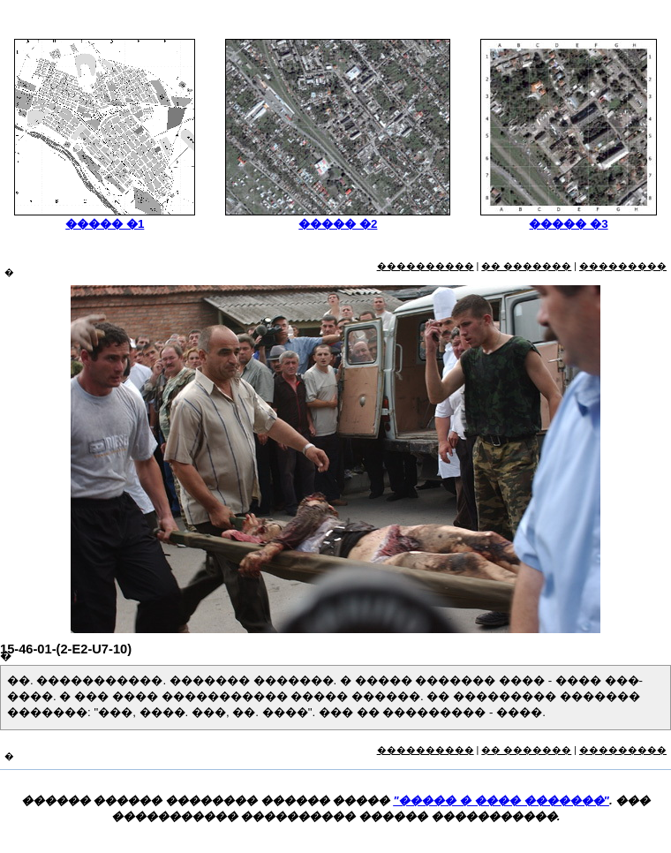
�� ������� (526, 265)
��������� (623, 265)
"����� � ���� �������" (501, 800)
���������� (425, 265)
